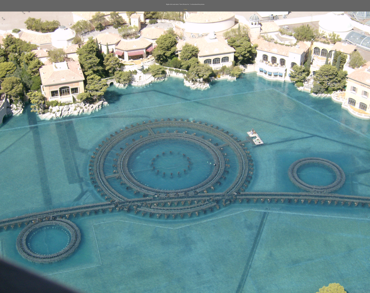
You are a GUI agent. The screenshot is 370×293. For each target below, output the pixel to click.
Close (185, 9)
